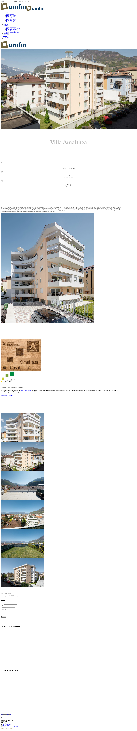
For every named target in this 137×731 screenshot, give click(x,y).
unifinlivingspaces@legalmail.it (10, 727)
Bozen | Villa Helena (11, 19)
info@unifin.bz (6, 725)
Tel (1, 606)
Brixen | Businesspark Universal (13, 30)
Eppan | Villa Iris (10, 14)
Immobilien (6, 12)
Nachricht (3, 610)
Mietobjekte (6, 25)
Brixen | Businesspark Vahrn (12, 32)
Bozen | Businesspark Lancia (13, 28)
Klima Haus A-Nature (26, 390)
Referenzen (6, 34)
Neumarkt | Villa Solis (11, 23)
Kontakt (5, 36)
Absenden (3, 617)
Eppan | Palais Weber (11, 27)
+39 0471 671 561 (7, 724)
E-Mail (3, 605)
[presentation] (11, 613)
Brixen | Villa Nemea (11, 20)
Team (7, 37)
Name (2, 603)
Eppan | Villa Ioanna (11, 15)
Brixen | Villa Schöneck (11, 29)
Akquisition (6, 33)
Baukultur (5, 24)
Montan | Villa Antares (11, 21)
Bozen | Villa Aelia (10, 18)
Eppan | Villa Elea (10, 16)
